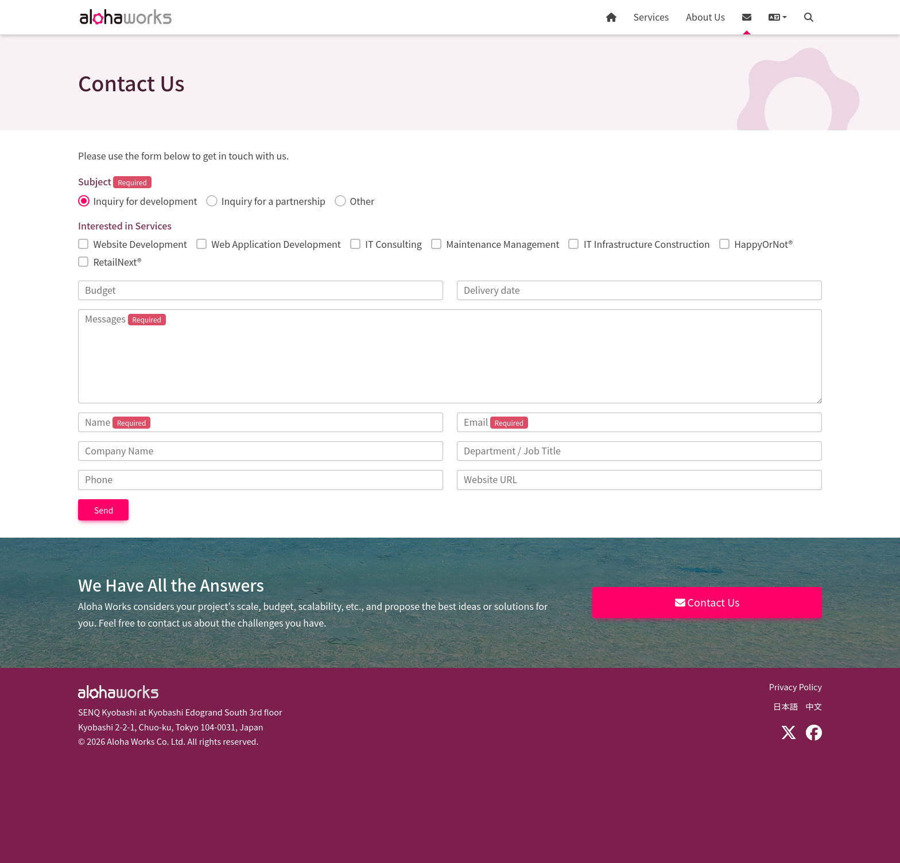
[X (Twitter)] (789, 731)
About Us (705, 17)
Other (362, 201)
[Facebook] (814, 731)
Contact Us (707, 601)
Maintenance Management (502, 244)
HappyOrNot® (763, 244)
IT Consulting (393, 244)
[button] (778, 17)
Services (651, 17)
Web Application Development (276, 244)
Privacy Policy (795, 687)
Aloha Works (118, 692)
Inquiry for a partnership (273, 201)
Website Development (140, 244)
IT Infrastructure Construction (647, 244)
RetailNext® (117, 262)
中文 (813, 706)
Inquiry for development (145, 201)
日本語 (785, 706)
